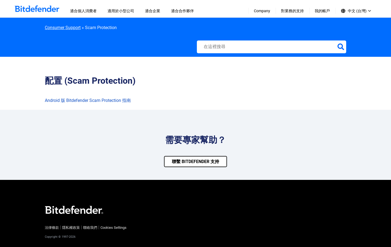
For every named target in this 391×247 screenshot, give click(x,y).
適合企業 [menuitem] (152, 11)
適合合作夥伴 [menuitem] (182, 11)
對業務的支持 (292, 11)
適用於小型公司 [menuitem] (121, 11)
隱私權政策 (71, 228)
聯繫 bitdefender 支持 (195, 161)
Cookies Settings (113, 228)
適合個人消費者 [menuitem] (83, 11)
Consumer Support (63, 27)
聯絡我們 (90, 228)
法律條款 (52, 228)
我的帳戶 (322, 11)
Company (262, 11)
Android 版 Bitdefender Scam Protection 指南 (88, 100)
